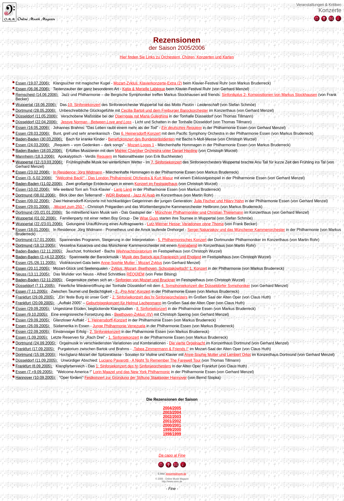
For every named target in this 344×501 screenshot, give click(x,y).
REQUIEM (136, 274)
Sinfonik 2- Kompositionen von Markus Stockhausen (269, 95)
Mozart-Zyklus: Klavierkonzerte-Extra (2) (147, 83)
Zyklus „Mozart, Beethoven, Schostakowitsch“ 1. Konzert (159, 268)
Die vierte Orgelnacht (187, 343)
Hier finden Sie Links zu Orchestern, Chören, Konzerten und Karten (177, 57)
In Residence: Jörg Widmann (77, 172)
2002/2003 (172, 417)
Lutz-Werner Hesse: (185, 224)
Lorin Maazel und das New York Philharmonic (131, 372)
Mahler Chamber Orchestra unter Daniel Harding (156, 151)
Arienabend (187, 245)
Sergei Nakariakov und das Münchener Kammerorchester (236, 230)
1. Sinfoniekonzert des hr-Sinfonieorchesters (133, 366)
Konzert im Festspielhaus (155, 184)
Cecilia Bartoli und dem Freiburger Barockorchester (164, 110)
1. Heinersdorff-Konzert (107, 320)
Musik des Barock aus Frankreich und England (161, 257)
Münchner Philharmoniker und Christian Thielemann (199, 212)
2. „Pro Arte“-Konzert (132, 291)
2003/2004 (172, 412)
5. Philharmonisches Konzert (182, 240)
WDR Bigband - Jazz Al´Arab (130, 195)
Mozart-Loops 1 (141, 145)
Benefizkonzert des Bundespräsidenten (141, 139)
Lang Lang (123, 189)
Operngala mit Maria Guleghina (141, 116)
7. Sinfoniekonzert (166, 162)
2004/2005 (172, 408)
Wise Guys (149, 218)
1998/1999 (172, 434)
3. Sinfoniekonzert (151, 309)
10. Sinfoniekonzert (84, 105)
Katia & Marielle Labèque (143, 89)
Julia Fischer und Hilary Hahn (219, 201)
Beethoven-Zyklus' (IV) (133, 314)
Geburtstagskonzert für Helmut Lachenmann (123, 303)
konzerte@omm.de (176, 474)
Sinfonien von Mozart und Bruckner (145, 280)
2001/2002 (172, 421)
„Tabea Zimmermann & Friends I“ (161, 349)
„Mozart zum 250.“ (68, 207)
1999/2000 (172, 430)
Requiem (104, 156)
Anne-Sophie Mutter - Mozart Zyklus (131, 263)
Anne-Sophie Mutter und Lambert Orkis (217, 355)
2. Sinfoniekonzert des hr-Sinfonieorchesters (150, 297)
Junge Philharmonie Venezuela (119, 326)
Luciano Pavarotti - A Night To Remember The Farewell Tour (150, 360)
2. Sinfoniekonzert (105, 332)
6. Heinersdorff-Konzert (141, 133)
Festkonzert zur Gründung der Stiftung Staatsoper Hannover (136, 378)
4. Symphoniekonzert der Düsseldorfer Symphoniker (205, 286)
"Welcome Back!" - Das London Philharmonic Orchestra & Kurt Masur (114, 178)
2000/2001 (172, 425)
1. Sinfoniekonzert (123, 337)
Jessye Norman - (96, 122)
